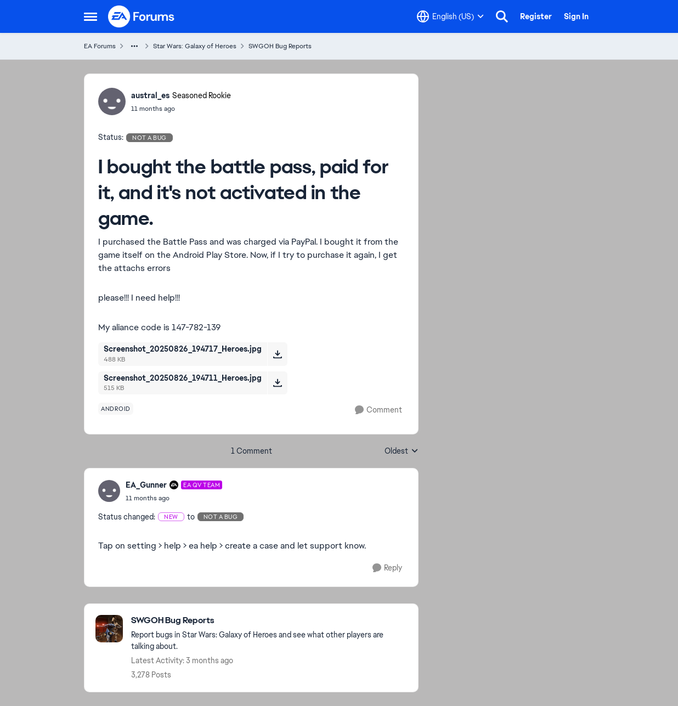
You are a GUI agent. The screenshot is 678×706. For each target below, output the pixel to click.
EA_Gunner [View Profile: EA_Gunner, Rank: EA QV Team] (146, 485)
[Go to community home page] (141, 16)
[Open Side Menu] (90, 16)
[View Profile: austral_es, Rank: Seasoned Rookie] (112, 101)
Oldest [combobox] (402, 451)
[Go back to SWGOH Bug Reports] (269, 620)
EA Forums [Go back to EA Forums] (100, 46)
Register (536, 16)
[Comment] (378, 410)
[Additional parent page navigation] (134, 46)
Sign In (576, 16)
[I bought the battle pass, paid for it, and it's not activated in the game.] (174, 498)
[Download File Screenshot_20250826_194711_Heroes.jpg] (277, 382)
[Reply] (387, 568)
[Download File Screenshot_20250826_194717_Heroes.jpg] (277, 353)
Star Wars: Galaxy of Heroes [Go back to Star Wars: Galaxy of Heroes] (194, 46)
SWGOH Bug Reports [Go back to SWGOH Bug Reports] (280, 46)
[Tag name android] (115, 409)
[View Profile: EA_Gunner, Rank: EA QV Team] (109, 491)
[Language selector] (450, 16)
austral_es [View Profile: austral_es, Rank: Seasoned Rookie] (150, 95)
